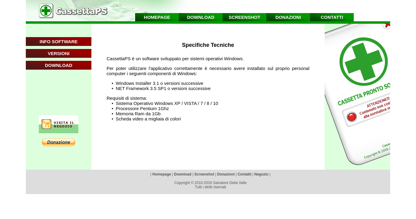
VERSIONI (59, 53)
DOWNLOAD (58, 65)
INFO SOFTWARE (59, 41)
